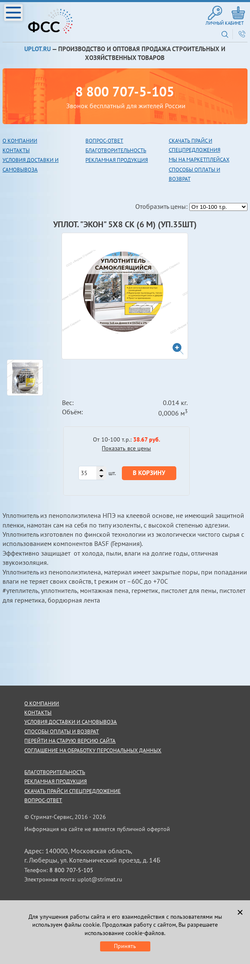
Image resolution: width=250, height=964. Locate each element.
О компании (20, 140)
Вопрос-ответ (43, 800)
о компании (41, 703)
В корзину (149, 473)
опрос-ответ (106, 140)
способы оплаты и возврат (61, 731)
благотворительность (115, 150)
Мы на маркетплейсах (199, 159)
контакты (38, 712)
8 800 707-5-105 (124, 91)
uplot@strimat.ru (99, 879)
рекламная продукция (116, 160)
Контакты (16, 150)
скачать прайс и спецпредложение (72, 791)
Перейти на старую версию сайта (70, 740)
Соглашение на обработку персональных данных (92, 750)
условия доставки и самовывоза (70, 721)
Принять (125, 946)
